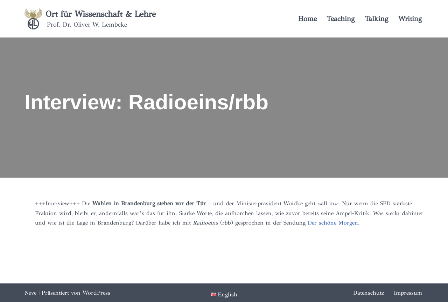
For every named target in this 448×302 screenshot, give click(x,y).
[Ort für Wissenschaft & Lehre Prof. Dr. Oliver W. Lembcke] (90, 18)
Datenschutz (368, 292)
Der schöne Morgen (333, 222)
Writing (410, 18)
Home (307, 18)
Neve (30, 292)
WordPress (96, 292)
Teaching (341, 18)
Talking (376, 18)
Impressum (408, 292)
